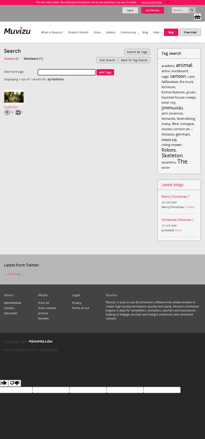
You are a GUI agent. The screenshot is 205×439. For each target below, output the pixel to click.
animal (184, 65)
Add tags (105, 72)
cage (165, 76)
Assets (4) (11, 58)
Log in (130, 10)
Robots (169, 150)
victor (166, 167)
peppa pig (169, 139)
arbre (166, 71)
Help (156, 32)
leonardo (168, 118)
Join (152, 10)
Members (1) (33, 58)
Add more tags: (14, 72)
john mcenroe (172, 113)
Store (97, 32)
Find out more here (152, 2)
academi (168, 66)
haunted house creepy (179, 97)
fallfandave (170, 82)
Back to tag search (134, 60)
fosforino (11, 107)
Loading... (13, 274)
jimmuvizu (172, 108)
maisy (166, 124)
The (182, 161)
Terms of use (80, 308)
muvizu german (176, 134)
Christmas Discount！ (178, 220)
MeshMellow (12, 303)
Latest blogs (172, 184)
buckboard (180, 71)
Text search (107, 60)
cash (191, 76)
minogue (187, 124)
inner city (169, 102)
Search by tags (137, 52)
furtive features (173, 92)
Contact (9, 308)
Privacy (76, 303)
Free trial (190, 32)
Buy (171, 32)
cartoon (178, 76)
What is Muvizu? (52, 32)
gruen (190, 92)
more (191, 207)
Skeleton (172, 155)
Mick (175, 124)
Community (128, 32)
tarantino (169, 162)
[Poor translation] (14, 383)
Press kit (43, 303)
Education (10, 313)
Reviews (43, 318)
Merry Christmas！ (176, 196)
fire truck (186, 82)
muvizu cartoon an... (177, 129)
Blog (145, 32)
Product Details (78, 32)
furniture (168, 87)
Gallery (110, 32)
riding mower (172, 145)
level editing (186, 118)
